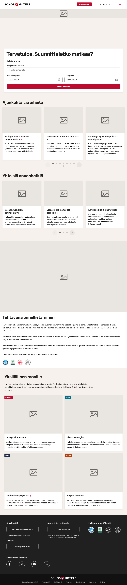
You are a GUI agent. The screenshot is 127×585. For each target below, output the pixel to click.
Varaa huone (87, 4)
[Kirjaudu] (106, 4)
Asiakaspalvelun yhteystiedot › (18, 535)
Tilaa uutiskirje (63, 529)
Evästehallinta (80, 582)
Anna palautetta (22, 546)
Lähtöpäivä (69, 75)
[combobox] (63, 69)
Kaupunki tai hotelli (15, 65)
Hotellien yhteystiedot (22, 529)
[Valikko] (120, 4)
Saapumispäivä (13, 75)
